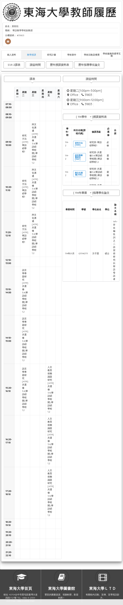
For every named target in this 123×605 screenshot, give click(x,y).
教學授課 (31, 54)
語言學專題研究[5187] (79, 157)
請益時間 (35, 64)
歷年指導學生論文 (89, 64)
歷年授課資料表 (59, 64)
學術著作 (71, 54)
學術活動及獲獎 (92, 54)
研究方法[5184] (79, 144)
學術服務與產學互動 (112, 54)
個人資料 (11, 54)
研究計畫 (51, 54)
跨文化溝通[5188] (79, 174)
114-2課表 (14, 64)
